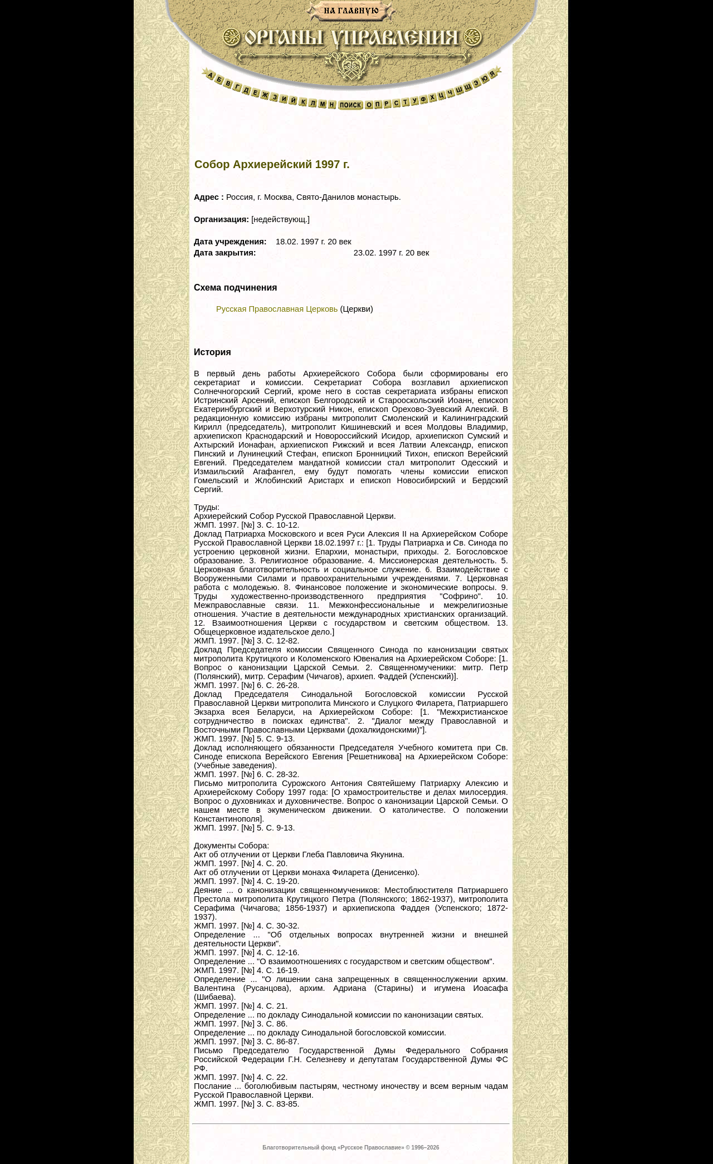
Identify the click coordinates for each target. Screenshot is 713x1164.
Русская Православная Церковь (277, 308)
